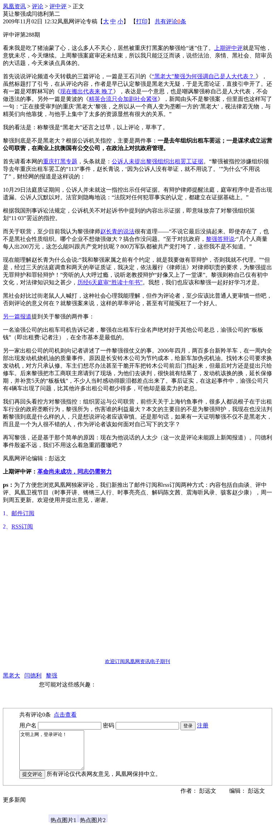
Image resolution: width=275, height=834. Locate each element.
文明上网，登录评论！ (55, 754)
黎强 (51, 675)
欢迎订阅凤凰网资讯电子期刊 (137, 661)
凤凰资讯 (14, 6)
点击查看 (65, 715)
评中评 (58, 6)
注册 (202, 725)
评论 (37, 6)
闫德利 (33, 675)
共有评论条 (170, 21)
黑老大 (11, 675)
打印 (142, 21)
